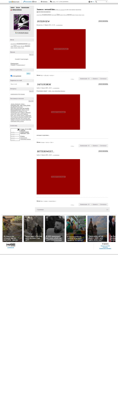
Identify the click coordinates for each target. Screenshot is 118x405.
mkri (29, 118)
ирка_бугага (20, 121)
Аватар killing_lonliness (21, 22)
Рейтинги (45, 1)
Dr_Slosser (20, 111)
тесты (22, 47)
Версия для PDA (105, 245)
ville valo (23, 46)
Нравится (95, 78)
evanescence (22, 44)
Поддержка (89, 2)
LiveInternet (14, 2)
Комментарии (25, 7)
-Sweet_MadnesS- (16, 104)
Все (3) (31, 91)
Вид (92, 2)
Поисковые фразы (25, 139)
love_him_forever (22, 118)
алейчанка (14, 121)
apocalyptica (13, 43)
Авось (53, 1)
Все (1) (31, 54)
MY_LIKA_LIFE (19, 114)
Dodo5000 (13, 111)
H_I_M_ (25, 111)
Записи (12, 7)
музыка (15, 47)
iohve (29, 117)
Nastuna (25, 114)
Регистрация (28, 1)
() (89, 78)
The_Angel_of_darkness (17, 117)
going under (54, 14)
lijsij (17, 118)
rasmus (18, 46)
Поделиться (103, 78)
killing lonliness (11, 10)
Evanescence (14, 63)
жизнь (12, 47)
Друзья (18, 7)
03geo (22, 104)
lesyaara (13, 118)
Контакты (105, 247)
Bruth (27, 110)
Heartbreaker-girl (15, 112)
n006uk (13, 120)
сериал (19, 47)
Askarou (23, 110)
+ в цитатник (59, 25)
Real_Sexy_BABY (16, 115)
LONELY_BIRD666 (25, 112)
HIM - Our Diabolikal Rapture (56, 91)
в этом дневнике (16, 76)
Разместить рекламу (105, 248)
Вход (35, 1)
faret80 (26, 117)
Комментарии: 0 (21, 65)
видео (27, 46)
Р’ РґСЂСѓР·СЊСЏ (22, 33)
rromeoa (23, 120)
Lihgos (12, 114)
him (15, 46)
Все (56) (31, 101)
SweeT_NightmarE (26, 115)
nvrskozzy (17, 120)
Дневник (103, 21)
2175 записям (61, 9)
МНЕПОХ (28, 120)
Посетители (23, 138)
